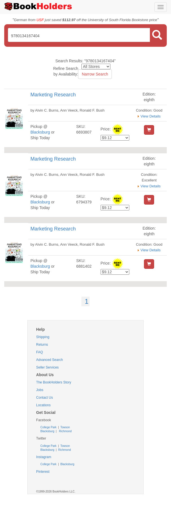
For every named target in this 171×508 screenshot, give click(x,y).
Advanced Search (49, 360)
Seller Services (47, 367)
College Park (48, 427)
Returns (42, 345)
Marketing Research (53, 94)
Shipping (42, 337)
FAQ (39, 352)
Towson (65, 427)
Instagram (43, 457)
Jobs (39, 390)
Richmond (65, 431)
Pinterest (42, 472)
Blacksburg (40, 132)
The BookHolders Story (53, 382)
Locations (43, 405)
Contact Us (44, 398)
